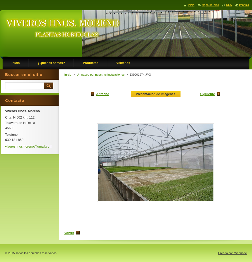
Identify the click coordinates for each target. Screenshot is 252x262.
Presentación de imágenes (155, 94)
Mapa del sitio (210, 4)
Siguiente (207, 94)
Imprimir (244, 4)
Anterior (102, 94)
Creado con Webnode (232, 253)
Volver (69, 233)
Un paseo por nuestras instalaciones (100, 74)
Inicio (67, 74)
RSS (229, 4)
